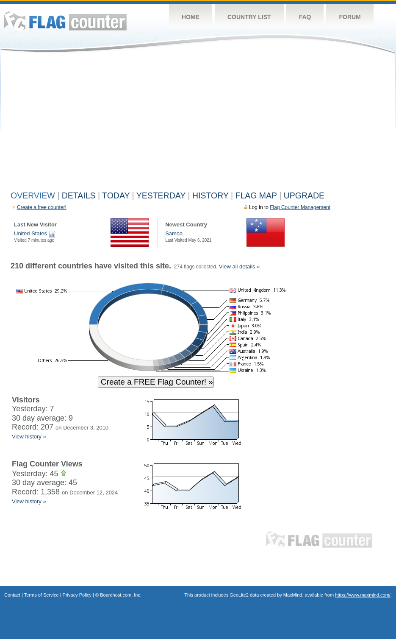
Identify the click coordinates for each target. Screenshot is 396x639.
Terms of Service (41, 594)
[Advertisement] (198, 123)
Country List (249, 17)
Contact (12, 594)
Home (190, 17)
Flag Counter (65, 21)
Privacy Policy (77, 594)
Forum (349, 17)
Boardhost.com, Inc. (120, 594)
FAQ (305, 17)
